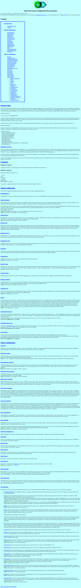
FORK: (5, 495)
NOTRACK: (6, 574)
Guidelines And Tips (11, 26)
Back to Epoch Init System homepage (9, 586)
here (65, 15)
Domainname (10, 41)
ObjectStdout (10, 72)
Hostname (9, 40)
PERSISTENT (13, 84)
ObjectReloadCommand (12, 59)
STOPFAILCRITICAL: (9, 570)
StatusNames (10, 51)
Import (8, 47)
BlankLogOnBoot (11, 45)
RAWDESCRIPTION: (8, 492)
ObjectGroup (10, 70)
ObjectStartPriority (11, 64)
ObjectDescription (11, 58)
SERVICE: (6, 532)
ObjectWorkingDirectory (12, 68)
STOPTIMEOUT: (7, 545)
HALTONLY (13, 92)
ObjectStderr (10, 73)
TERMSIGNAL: (7, 553)
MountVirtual (10, 42)
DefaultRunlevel (10, 32)
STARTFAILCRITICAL (15, 96)
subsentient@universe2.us (41, 15)
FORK (11, 79)
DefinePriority (10, 35)
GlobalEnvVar (10, 46)
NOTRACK (12, 98)
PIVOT (11, 82)
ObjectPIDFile (10, 67)
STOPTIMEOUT (14, 89)
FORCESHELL (13, 95)
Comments (9, 27)
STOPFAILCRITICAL (15, 97)
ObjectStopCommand (11, 63)
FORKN (12, 81)
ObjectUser (9, 69)
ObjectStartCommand (11, 61)
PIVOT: (5, 509)
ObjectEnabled (10, 74)
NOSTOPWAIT (13, 91)
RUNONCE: (6, 539)
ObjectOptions (10, 77)
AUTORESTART (14, 87)
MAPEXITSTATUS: (8, 578)
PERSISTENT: (7, 529)
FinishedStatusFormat (11, 50)
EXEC (11, 83)
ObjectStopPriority (11, 65)
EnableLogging (10, 44)
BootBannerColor (11, 39)
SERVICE (12, 86)
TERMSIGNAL (13, 93)
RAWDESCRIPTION (15, 78)
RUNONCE (12, 88)
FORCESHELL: (7, 559)
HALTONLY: (6, 550)
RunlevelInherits (10, 33)
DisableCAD (10, 36)
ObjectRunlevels (10, 75)
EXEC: (5, 523)
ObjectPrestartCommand (12, 60)
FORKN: (6, 505)
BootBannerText (10, 37)
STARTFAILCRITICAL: (9, 565)
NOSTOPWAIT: (7, 547)
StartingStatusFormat (11, 49)
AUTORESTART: (7, 536)
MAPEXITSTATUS (14, 100)
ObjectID (9, 56)
